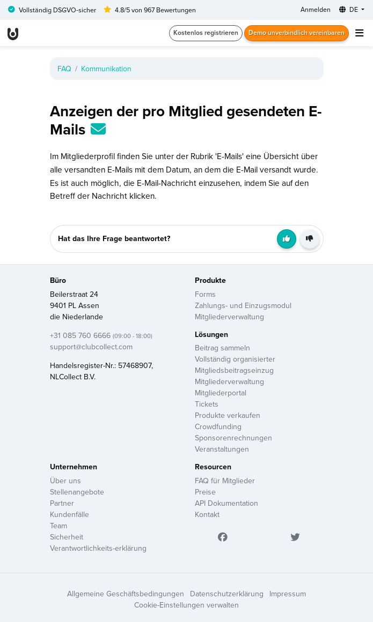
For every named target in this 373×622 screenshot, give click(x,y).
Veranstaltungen (222, 449)
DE (349, 9)
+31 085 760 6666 (101, 335)
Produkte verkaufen (227, 415)
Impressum (287, 593)
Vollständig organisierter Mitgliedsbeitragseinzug (235, 365)
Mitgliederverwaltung (229, 316)
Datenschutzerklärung (227, 593)
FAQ (64, 68)
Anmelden (316, 9)
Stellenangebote (77, 491)
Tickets (206, 404)
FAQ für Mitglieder (225, 480)
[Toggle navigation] (359, 33)
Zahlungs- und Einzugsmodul (243, 305)
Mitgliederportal (220, 392)
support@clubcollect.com (91, 346)
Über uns (65, 480)
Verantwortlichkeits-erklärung (98, 548)
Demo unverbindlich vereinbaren (296, 32)
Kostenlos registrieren (205, 32)
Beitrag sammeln (222, 347)
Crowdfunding (218, 426)
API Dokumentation (226, 503)
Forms (205, 294)
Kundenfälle (69, 514)
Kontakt (207, 514)
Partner (62, 503)
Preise (205, 491)
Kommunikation (106, 68)
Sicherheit (66, 536)
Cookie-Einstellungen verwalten (186, 604)
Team (58, 525)
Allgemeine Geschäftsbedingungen (125, 593)
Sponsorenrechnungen (233, 437)
